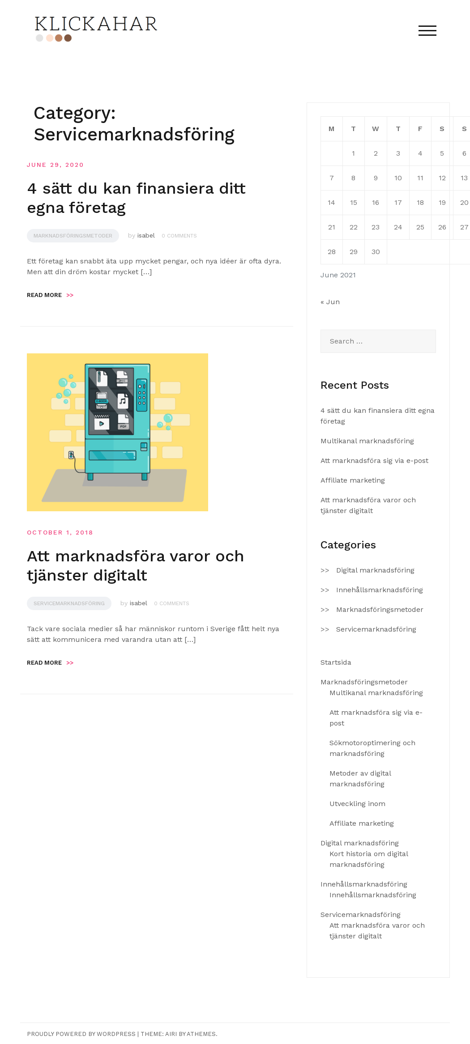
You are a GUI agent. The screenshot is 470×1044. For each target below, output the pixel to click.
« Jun (330, 301)
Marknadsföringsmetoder (73, 236)
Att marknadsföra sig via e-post (374, 460)
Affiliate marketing (352, 480)
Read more (50, 295)
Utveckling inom (357, 803)
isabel (146, 235)
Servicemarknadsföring (69, 603)
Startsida (335, 662)
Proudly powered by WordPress (81, 1034)
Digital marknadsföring (375, 570)
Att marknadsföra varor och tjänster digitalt (135, 566)
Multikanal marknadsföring (367, 441)
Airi (171, 1034)
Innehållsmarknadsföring (379, 590)
